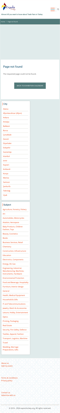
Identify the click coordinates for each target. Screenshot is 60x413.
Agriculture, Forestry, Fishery (14, 209)
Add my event (7, 366)
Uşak (5, 195)
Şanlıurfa (6, 186)
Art (4, 214)
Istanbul (6, 156)
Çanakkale (7, 135)
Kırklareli (6, 169)
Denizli (6, 139)
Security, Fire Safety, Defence (14, 330)
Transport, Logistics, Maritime (15, 338)
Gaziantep (7, 152)
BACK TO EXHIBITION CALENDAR (30, 86)
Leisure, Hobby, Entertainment (15, 312)
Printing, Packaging (11, 321)
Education (7, 255)
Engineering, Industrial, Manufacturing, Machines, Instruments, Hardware (13, 271)
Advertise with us (8, 395)
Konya (5, 173)
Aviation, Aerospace (11, 222)
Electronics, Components (13, 259)
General (6, 291)
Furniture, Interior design (13, 286)
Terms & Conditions (9, 378)
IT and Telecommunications (14, 304)
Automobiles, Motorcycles (13, 218)
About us (5, 363)
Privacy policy (6, 380)
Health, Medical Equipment (14, 295)
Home (3, 22)
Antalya (6, 122)
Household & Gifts (10, 299)
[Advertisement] (30, 43)
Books (5, 238)
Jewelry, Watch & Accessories (15, 308)
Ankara (6, 117)
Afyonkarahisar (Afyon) (12, 113)
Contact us (5, 392)
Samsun (6, 182)
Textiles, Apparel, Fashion (13, 334)
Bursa (5, 130)
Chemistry (7, 246)
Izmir (5, 160)
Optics (5, 317)
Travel (5, 342)
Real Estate (7, 325)
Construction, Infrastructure (14, 251)
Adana (5, 109)
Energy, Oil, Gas (9, 264)
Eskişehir (6, 147)
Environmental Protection (13, 278)
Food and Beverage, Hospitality (15, 282)
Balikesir (6, 126)
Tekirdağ (6, 191)
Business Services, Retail (13, 242)
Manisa (6, 178)
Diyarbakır (7, 143)
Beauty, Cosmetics (10, 234)
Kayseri (6, 165)
